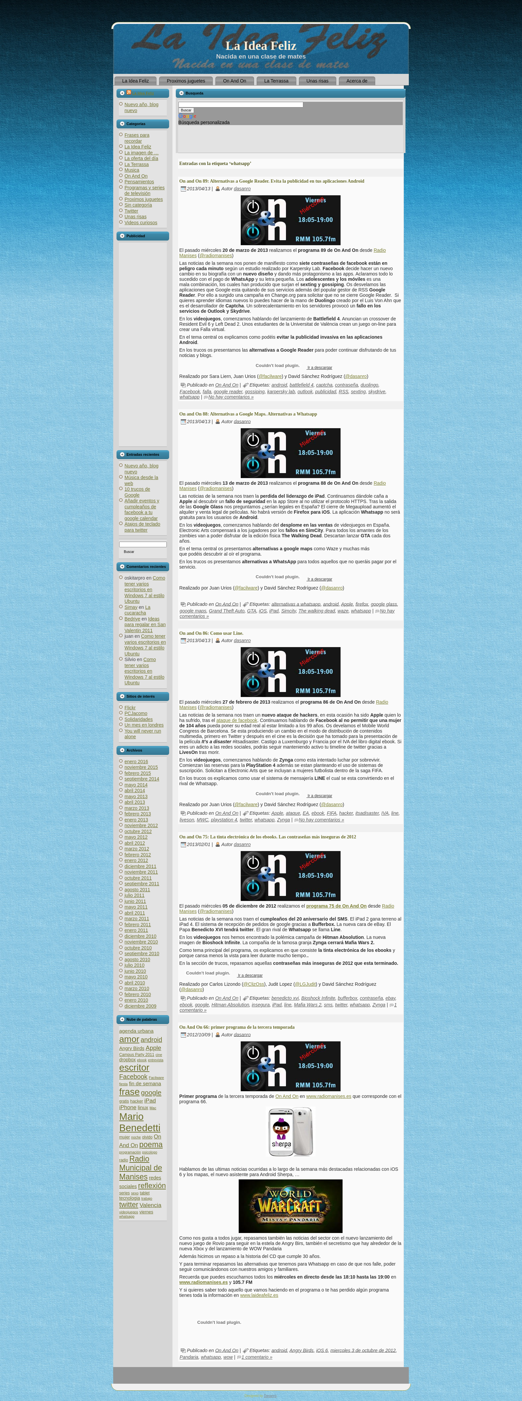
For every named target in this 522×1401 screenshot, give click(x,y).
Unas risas (135, 216)
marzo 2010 (137, 988)
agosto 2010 (137, 959)
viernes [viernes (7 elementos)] (146, 1211)
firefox (362, 604)
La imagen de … (142, 152)
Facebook (190, 391)
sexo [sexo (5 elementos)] (135, 1193)
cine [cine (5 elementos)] (158, 1055)
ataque (293, 813)
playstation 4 (224, 819)
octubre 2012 (138, 831)
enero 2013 (136, 819)
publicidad (325, 391)
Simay (131, 607)
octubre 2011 (138, 878)
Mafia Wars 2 (307, 1004)
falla (207, 391)
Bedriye (132, 618)
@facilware (270, 376)
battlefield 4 (302, 385)
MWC (202, 819)
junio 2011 (135, 901)
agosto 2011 (137, 889)
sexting (358, 391)
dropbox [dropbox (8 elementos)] (127, 1059)
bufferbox (347, 998)
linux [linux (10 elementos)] (143, 1107)
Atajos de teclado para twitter (142, 527)
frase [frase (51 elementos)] (129, 1092)
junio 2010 (135, 971)
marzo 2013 (137, 808)
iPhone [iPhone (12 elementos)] (127, 1107)
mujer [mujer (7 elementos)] (124, 1137)
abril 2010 (135, 982)
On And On (136, 176)
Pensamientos (139, 181)
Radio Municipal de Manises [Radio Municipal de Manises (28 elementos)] (140, 1167)
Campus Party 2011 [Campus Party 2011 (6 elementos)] (136, 1054)
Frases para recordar (137, 138)
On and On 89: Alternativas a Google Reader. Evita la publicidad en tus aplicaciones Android (272, 181)
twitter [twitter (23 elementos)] (128, 1205)
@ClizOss (253, 984)
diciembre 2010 (140, 936)
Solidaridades (139, 719)
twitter (246, 819)
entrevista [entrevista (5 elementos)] (155, 1060)
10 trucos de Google (137, 492)
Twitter (131, 211)
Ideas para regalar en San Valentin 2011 (145, 624)
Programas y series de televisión (145, 190)
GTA (251, 610)
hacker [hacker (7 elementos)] (136, 1101)
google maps (193, 610)
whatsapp (190, 397)
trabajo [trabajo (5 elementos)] (146, 1198)
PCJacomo (136, 713)
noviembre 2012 (141, 825)
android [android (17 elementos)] (151, 1039)
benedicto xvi (285, 998)
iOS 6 (322, 1350)
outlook (305, 391)
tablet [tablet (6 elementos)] (144, 1193)
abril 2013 (135, 802)
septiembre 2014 (142, 779)
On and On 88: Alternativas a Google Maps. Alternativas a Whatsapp (248, 414)
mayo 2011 (136, 907)
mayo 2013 (136, 796)
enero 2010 (136, 1000)
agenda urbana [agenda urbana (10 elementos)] (136, 1031)
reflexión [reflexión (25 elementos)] (152, 1185)
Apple (347, 604)
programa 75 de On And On (336, 906)
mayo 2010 (136, 976)
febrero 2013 (138, 813)
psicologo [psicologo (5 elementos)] (149, 1152)
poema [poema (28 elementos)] (150, 1144)
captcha (324, 385)
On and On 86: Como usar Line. (211, 633)
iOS (263, 610)
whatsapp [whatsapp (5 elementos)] (126, 1216)
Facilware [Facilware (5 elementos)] (156, 1078)
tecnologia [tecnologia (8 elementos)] (129, 1198)
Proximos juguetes (144, 199)
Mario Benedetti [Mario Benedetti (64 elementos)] (139, 1122)
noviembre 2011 (141, 872)
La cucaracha (137, 610)
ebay (390, 998)
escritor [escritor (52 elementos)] (134, 1067)
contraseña (346, 385)
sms (328, 1004)
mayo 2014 (136, 785)
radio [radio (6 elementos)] (123, 1160)
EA (306, 813)
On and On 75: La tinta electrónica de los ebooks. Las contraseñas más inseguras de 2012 (267, 836)
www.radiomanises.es (328, 1096)
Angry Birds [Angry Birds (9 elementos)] (131, 1048)
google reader (228, 391)
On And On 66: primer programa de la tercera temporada (237, 1027)
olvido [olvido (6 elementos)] (147, 1137)
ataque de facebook (236, 720)
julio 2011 (134, 895)
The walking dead (317, 610)
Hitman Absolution (230, 1004)
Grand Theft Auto (227, 610)
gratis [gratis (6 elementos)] (124, 1101)
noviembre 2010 (141, 942)
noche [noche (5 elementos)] (136, 1137)
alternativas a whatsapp (296, 604)
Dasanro (270, 1396)
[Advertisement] (142, 344)
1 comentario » (257, 1357)
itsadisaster (367, 813)
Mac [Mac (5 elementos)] (152, 1108)
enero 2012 (136, 860)
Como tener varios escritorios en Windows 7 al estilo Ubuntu (145, 589)
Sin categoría (138, 205)
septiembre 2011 (142, 883)
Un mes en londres (144, 725)
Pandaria (189, 1357)
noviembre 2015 (141, 767)
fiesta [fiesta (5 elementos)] (123, 1084)
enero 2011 (136, 930)
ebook (318, 813)
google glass (384, 604)
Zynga (283, 819)
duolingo (369, 385)
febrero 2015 (138, 773)
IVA (385, 813)
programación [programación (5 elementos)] (130, 1152)
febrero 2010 (138, 994)
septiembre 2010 (142, 953)
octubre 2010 (138, 948)
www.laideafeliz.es (259, 1295)
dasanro (242, 188)
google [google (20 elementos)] (151, 1092)
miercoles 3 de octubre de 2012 (362, 1350)
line (394, 813)
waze (343, 610)
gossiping (255, 391)
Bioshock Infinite (318, 998)
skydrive (376, 391)
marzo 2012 (137, 848)
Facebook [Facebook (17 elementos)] (133, 1076)
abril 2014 (135, 790)
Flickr (130, 707)
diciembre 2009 (140, 1006)
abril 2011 (135, 913)
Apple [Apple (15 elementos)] (153, 1047)
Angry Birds (302, 1350)
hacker (346, 813)
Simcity (288, 610)
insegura (261, 1004)
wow (228, 1357)
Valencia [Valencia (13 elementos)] (150, 1205)
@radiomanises (215, 255)
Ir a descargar (319, 367)
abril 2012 (135, 843)
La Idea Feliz (260, 46)
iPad (274, 610)
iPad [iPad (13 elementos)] (150, 1100)
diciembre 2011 (140, 866)
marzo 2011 (137, 918)
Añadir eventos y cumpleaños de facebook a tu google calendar (142, 509)
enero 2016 (136, 761)
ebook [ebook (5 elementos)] (142, 1060)
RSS (344, 391)
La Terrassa (137, 164)
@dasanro (356, 376)
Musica (132, 170)
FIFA (332, 813)
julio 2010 (134, 965)
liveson (187, 819)
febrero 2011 (138, 924)
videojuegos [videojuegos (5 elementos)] (128, 1212)
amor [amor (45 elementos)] (129, 1039)
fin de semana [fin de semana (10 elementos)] (145, 1083)
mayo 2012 (136, 837)
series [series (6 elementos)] (124, 1193)
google (202, 1004)
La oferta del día (141, 158)
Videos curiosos (141, 222)
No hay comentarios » (231, 397)
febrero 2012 (138, 854)
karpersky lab (281, 391)
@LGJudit (305, 984)
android (279, 385)
